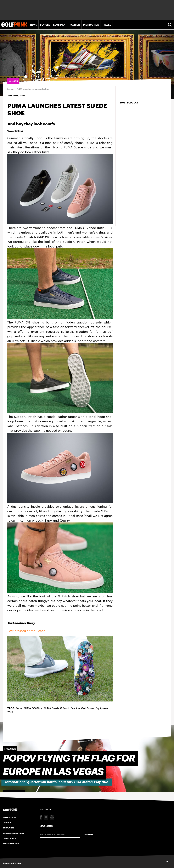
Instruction (91, 24)
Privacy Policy (10, 817)
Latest (10, 89)
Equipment (60, 24)
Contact (7, 822)
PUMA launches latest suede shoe (33, 89)
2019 (10, 712)
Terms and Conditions (13, 833)
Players (45, 24)
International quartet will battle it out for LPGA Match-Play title (56, 782)
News (33, 24)
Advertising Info (11, 843)
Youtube (52, 817)
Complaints (8, 828)
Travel (106, 24)
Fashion (75, 24)
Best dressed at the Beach (26, 630)
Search (170, 24)
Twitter (46, 817)
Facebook (41, 817)
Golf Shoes (87, 708)
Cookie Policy (9, 838)
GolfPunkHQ (16, 863)
